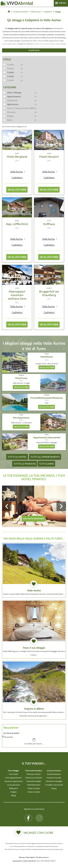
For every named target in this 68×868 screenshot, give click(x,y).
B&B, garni (13, 788)
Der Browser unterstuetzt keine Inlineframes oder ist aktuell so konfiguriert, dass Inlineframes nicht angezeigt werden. (34, 747)
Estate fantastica (54, 774)
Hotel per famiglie (33, 781)
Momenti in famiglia (54, 781)
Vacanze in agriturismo (13, 781)
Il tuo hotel (13, 774)
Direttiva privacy (42, 857)
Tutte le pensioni (25, 463)
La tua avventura (54, 770)
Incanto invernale (54, 777)
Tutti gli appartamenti (45, 456)
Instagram (39, 816)
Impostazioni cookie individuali (24, 861)
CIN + (17, 160)
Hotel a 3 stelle (34, 788)
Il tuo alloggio (13, 770)
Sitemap (22, 857)
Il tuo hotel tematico (33, 770)
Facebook (28, 816)
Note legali (30, 857)
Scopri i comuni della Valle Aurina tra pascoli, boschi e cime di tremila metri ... (34, 569)
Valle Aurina (16, 171)
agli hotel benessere (33, 518)
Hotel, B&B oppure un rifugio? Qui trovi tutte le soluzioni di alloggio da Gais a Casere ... (34, 628)
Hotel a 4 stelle (34, 792)
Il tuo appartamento (13, 777)
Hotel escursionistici (33, 777)
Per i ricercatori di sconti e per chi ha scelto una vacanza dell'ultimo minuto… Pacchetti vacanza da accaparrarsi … (34, 689)
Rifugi (13, 795)
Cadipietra (17, 177)
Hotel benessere (33, 785)
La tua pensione (13, 785)
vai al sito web (17, 189)
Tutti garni (46, 463)
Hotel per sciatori (34, 774)
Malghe (13, 792)
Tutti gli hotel (17, 456)
